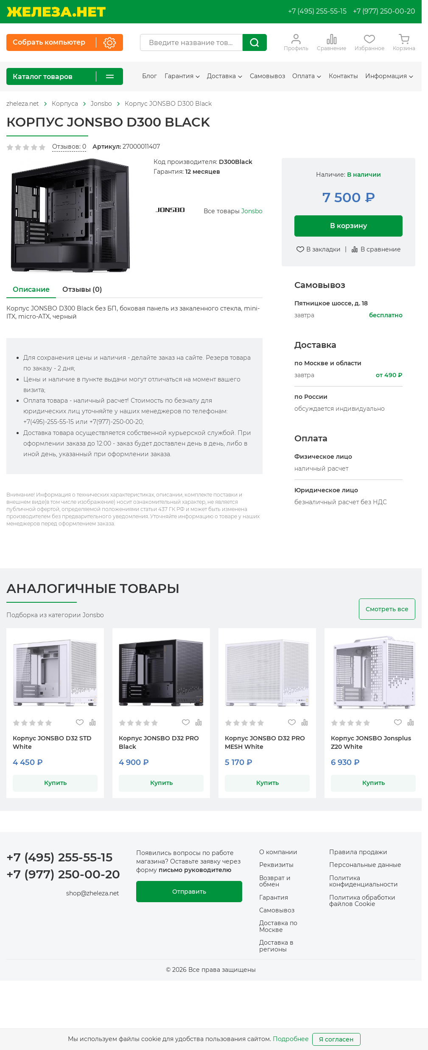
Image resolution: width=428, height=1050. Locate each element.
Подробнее (291, 1039)
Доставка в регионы (276, 946)
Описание (31, 289)
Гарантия (182, 76)
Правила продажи (358, 852)
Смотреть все (387, 609)
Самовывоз (267, 76)
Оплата (306, 76)
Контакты (343, 76)
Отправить (189, 891)
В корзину (348, 226)
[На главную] (56, 11)
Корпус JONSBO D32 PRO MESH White (265, 742)
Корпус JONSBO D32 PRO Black (159, 742)
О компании (278, 852)
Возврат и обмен (275, 881)
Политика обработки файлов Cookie (362, 901)
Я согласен (336, 1039)
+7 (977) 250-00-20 (384, 11)
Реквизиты (276, 865)
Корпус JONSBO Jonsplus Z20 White (371, 742)
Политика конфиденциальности (363, 881)
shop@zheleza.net (92, 893)
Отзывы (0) (82, 289)
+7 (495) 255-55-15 (317, 11)
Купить (55, 783)
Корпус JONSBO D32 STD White (52, 742)
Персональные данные (365, 865)
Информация (389, 76)
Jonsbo (252, 211)
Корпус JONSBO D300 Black (168, 103)
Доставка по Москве (278, 926)
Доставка (224, 76)
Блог (149, 76)
